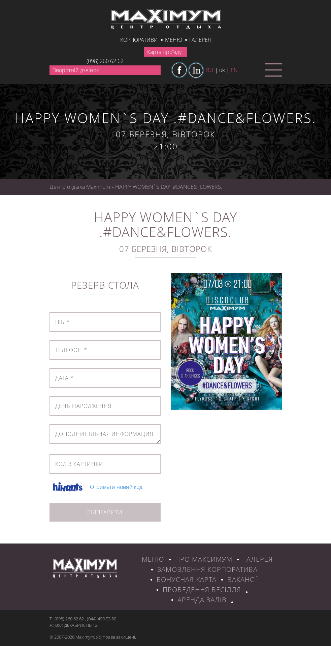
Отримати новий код (116, 487)
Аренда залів (202, 599)
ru (209, 70)
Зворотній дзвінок (76, 70)
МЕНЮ (153, 559)
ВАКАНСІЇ (242, 579)
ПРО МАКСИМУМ (203, 559)
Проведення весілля (202, 589)
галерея (200, 39)
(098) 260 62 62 (105, 61)
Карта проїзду (164, 52)
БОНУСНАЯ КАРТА (187, 579)
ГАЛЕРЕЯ (258, 559)
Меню (173, 39)
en (234, 70)
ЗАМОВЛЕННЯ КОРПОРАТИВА (207, 569)
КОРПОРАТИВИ (139, 39)
